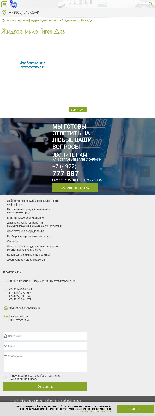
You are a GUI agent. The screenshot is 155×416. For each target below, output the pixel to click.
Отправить (45, 386)
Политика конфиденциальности (94, 411)
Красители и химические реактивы (29, 254)
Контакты (12, 272)
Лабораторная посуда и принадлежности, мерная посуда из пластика (33, 248)
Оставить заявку (75, 187)
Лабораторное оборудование (25, 231)
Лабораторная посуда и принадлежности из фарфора (33, 202)
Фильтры (13, 241)
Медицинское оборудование (25, 217)
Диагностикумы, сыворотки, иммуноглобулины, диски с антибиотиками (34, 224)
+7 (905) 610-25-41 (24, 12)
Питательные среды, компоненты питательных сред (28, 211)
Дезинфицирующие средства (26, 259)
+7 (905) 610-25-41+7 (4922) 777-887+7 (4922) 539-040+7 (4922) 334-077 (20, 294)
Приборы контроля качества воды (29, 236)
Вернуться (77, 109)
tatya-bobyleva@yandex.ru (24, 308)
